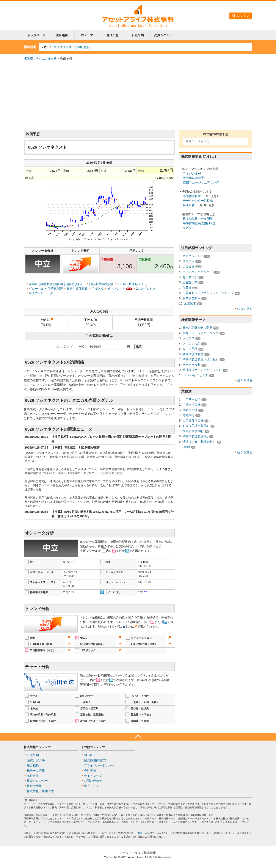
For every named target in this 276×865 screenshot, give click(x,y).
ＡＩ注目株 (190, 348)
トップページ (36, 35)
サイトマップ (93, 775)
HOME (28, 58)
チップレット (116, 288)
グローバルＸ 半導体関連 (46, 288)
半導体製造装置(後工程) (199, 223)
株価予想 (113, 35)
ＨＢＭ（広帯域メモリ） (133, 284)
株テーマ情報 (36, 770)
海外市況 (33, 775)
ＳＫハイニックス (196, 375)
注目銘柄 (62, 35)
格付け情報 (34, 786)
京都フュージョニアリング (201, 182)
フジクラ (188, 261)
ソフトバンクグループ (197, 271)
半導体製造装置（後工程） (200, 359)
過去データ (91, 786)
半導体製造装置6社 (195, 436)
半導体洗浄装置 (193, 178)
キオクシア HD (192, 256)
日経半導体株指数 (101, 284)
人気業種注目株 (193, 420)
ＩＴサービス (191, 399)
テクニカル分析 (46, 58)
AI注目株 (189, 205)
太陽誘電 (190, 303)
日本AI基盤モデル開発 (198, 218)
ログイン (243, 15)
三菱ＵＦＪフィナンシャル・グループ (208, 293)
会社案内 (90, 770)
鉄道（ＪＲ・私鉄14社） (199, 441)
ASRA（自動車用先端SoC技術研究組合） (57, 284)
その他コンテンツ (93, 747)
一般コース (141, 833)
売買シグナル (163, 35)
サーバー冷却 (191, 364)
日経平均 (138, 35)
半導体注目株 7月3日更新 (71, 47)
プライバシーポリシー (99, 765)
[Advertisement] (138, 95)
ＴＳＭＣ (98, 288)
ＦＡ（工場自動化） (196, 425)
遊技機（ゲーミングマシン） (202, 370)
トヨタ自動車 (191, 298)
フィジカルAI (192, 173)
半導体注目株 (192, 196)
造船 (187, 447)
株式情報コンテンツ (37, 747)
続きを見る (244, 309)
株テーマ (87, 35)
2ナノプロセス (146, 288)
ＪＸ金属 (188, 266)
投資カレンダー (37, 780)
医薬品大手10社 (193, 431)
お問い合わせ (93, 780)
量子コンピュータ (41, 293)
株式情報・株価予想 (40, 791)
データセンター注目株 (198, 200)
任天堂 (186, 287)
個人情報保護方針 (96, 760)
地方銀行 (188, 415)
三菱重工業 (190, 282)
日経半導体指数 (77, 288)
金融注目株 (190, 410)
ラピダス (189, 227)
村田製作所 (190, 277)
